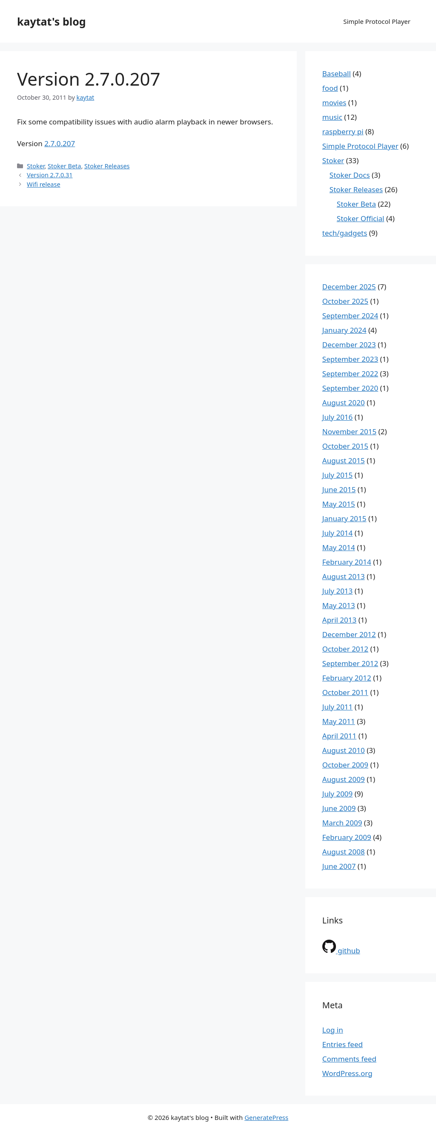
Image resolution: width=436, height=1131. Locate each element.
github (341, 950)
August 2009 (343, 779)
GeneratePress (266, 1117)
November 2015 (349, 431)
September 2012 (350, 663)
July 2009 (337, 794)
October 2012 (345, 649)
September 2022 (350, 373)
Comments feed (349, 1059)
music (332, 117)
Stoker (35, 166)
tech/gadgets (344, 233)
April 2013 (339, 620)
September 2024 (350, 315)
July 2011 (337, 707)
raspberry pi (343, 131)
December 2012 (349, 634)
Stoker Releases (107, 166)
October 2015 (345, 446)
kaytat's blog (51, 21)
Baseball (336, 73)
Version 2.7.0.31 (49, 175)
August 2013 (343, 576)
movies (334, 102)
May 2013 (338, 605)
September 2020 (350, 388)
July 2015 (337, 475)
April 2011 (339, 736)
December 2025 (349, 286)
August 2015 (343, 460)
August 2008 (343, 852)
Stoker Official (360, 218)
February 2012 (346, 678)
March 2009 (342, 823)
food (330, 88)
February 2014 (346, 562)
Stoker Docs (350, 175)
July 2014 (337, 533)
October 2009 (345, 765)
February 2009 (346, 837)
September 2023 (350, 359)
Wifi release (43, 184)
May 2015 (338, 504)
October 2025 (345, 301)
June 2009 (339, 808)
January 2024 (344, 330)
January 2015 (344, 518)
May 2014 (338, 547)
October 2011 (345, 692)
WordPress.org (347, 1073)
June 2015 (339, 489)
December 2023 (349, 344)
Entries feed (342, 1044)
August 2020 (343, 402)
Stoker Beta (64, 166)
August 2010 (343, 750)
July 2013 (337, 591)
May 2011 (338, 721)
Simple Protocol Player (376, 21)
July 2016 (337, 417)
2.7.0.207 (59, 143)
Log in (332, 1030)
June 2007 (339, 866)
